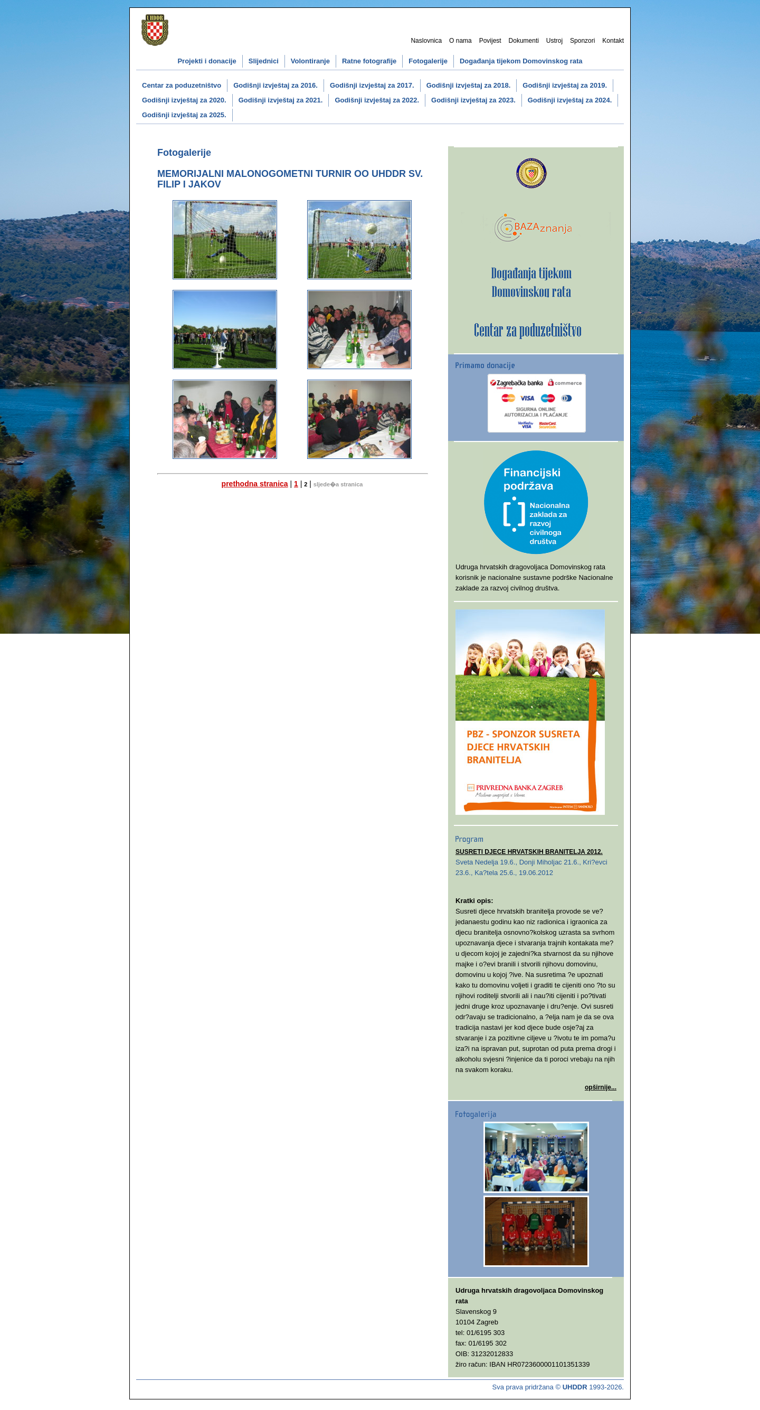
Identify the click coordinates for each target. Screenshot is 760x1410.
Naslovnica (426, 40)
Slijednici (264, 61)
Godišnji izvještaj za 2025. (184, 115)
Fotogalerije (428, 61)
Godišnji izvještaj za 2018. (468, 85)
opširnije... (600, 1087)
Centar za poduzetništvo (181, 85)
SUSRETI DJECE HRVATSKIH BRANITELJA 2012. (529, 852)
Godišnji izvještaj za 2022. (377, 100)
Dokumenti (524, 40)
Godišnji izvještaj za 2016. (275, 85)
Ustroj (554, 40)
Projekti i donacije (206, 61)
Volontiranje (310, 61)
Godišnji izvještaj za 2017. (372, 85)
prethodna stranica (255, 484)
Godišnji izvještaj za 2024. (570, 100)
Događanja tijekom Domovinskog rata (521, 61)
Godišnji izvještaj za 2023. (473, 100)
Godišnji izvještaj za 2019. (564, 85)
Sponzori (582, 40)
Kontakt (613, 40)
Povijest (490, 40)
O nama (460, 40)
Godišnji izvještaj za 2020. (184, 100)
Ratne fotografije (369, 61)
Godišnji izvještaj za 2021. (281, 100)
